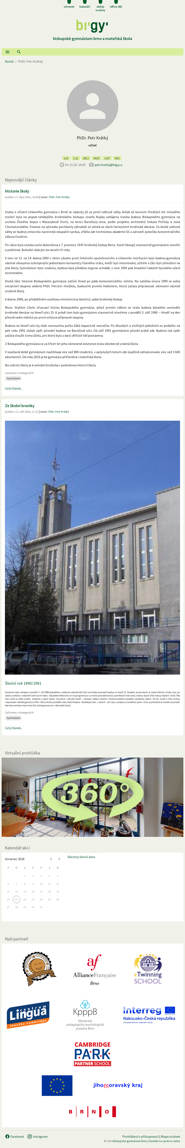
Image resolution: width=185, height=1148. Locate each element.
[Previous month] (51, 859)
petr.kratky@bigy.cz (108, 165)
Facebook (14, 1136)
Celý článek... (14, 388)
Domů (9, 61)
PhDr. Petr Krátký (59, 197)
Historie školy (17, 191)
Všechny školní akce (81, 857)
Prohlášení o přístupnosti (140, 1136)
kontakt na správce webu (164, 1141)
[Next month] (59, 859)
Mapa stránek (170, 1136)
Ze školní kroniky (20, 405)
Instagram (37, 1136)
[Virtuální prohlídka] (92, 797)
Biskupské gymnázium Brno (130, 1141)
